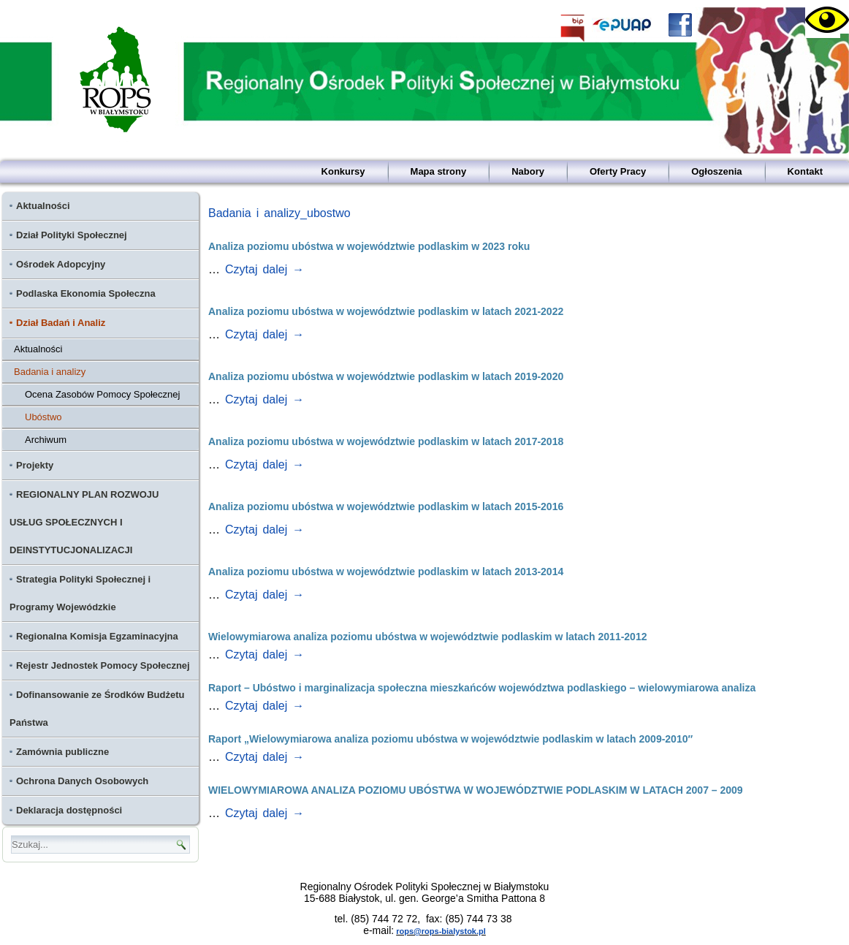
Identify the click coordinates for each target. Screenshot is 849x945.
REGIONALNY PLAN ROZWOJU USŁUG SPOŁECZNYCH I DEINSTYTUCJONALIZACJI (84, 522)
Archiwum (45, 439)
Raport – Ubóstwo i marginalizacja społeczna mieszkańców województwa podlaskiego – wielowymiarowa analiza (481, 688)
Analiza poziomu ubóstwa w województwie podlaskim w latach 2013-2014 (385, 571)
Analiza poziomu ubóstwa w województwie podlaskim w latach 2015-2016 (385, 506)
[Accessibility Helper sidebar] (822, 20)
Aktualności (43, 205)
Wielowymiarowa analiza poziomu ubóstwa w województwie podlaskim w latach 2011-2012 (427, 636)
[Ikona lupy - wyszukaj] (181, 844)
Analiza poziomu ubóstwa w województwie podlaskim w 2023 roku (369, 246)
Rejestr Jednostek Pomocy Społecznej (103, 665)
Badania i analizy (49, 371)
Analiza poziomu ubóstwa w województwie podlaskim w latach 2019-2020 (385, 376)
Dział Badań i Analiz (60, 322)
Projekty (34, 465)
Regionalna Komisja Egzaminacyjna (97, 636)
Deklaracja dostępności (69, 810)
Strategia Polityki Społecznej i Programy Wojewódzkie (80, 593)
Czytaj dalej (264, 269)
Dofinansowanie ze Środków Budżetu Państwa (96, 708)
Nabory (527, 171)
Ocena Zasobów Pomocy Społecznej (102, 394)
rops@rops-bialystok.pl (441, 931)
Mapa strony (439, 171)
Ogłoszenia (716, 171)
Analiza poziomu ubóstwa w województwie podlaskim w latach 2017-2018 (385, 441)
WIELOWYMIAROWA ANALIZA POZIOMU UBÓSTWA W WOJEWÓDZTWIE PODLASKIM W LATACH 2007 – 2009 (475, 790)
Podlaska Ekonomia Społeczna (86, 293)
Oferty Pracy (618, 171)
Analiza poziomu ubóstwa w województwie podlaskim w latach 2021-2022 (385, 311)
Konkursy (343, 171)
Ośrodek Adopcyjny (60, 264)
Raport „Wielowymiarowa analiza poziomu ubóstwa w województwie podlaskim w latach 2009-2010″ (450, 739)
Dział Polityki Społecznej (71, 234)
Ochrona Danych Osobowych (82, 780)
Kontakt (805, 171)
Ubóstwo (43, 416)
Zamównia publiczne (62, 751)
